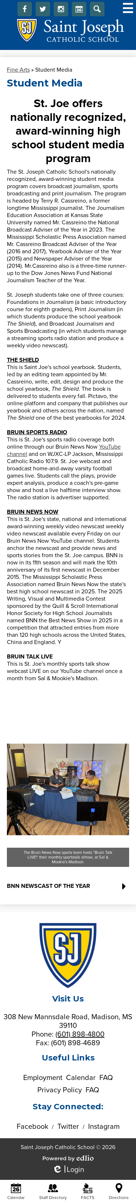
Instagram (61, 10)
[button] (68, 888)
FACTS (87, 1191)
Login (68, 1169)
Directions (119, 1191)
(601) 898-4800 (79, 1034)
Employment (42, 1077)
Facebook (24, 10)
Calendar (79, 10)
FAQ (106, 1077)
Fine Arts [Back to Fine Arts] (18, 69)
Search (97, 10)
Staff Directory (53, 1191)
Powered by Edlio (68, 1158)
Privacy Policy (59, 1090)
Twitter (43, 10)
